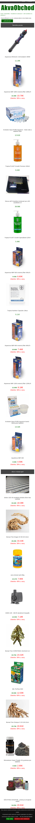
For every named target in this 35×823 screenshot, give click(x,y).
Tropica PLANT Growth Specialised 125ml (17, 237)
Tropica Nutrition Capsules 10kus (17, 310)
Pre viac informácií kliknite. (26, 816)
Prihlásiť (29, 1)
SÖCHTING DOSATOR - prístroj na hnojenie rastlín (17, 800)
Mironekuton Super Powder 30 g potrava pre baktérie (17, 761)
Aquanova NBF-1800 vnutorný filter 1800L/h (17, 92)
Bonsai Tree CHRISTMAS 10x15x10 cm (17, 651)
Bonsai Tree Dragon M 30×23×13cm (17, 537)
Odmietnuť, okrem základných (22, 818)
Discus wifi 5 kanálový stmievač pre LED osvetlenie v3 (17, 201)
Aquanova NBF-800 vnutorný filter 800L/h (17, 345)
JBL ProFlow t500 (17, 689)
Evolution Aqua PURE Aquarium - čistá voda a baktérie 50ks (17, 130)
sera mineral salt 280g (17, 575)
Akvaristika (7, 13)
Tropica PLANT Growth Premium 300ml (17, 166)
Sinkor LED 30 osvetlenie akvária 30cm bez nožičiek (17, 498)
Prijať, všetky (10, 818)
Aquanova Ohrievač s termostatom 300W (17, 57)
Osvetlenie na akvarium (16, 13)
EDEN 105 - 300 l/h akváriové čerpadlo (17, 613)
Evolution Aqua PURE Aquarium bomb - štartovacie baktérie (17, 422)
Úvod (23, 1)
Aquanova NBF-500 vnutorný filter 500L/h (17, 272)
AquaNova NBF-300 (17, 458)
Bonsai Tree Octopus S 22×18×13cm (17, 722)
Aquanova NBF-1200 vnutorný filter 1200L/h (17, 383)
